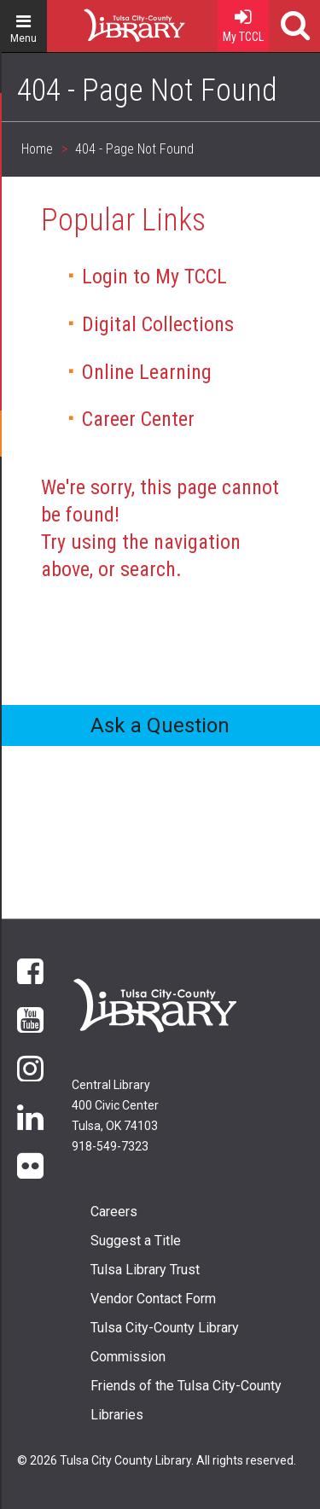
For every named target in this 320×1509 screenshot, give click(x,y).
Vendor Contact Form (153, 1299)
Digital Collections (158, 324)
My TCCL (243, 22)
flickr (30, 1165)
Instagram (30, 1067)
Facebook (30, 970)
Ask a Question (160, 725)
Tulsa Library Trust (145, 1269)
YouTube (30, 1019)
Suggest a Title (135, 1240)
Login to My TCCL (154, 276)
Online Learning (147, 372)
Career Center (138, 419)
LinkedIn (30, 1116)
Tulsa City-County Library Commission (164, 1342)
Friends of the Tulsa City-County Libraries (186, 1400)
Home (103, 19)
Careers (113, 1211)
